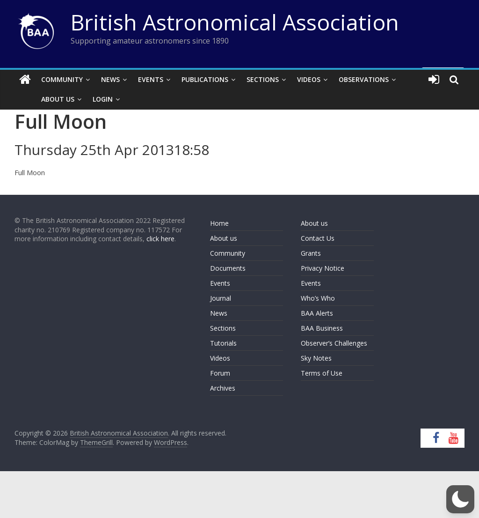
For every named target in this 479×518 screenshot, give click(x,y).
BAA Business (322, 328)
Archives (222, 388)
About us (223, 238)
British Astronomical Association (235, 22)
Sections (263, 79)
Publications (204, 79)
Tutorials (223, 343)
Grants (311, 253)
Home (219, 223)
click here (160, 238)
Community (62, 79)
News (110, 79)
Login (88, 99)
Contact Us (317, 238)
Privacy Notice (322, 268)
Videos (308, 79)
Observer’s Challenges (334, 343)
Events (150, 79)
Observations (364, 79)
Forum (220, 373)
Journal (220, 298)
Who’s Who (318, 298)
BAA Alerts (317, 313)
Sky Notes (316, 358)
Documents (228, 268)
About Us (42, 99)
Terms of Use (321, 373)
